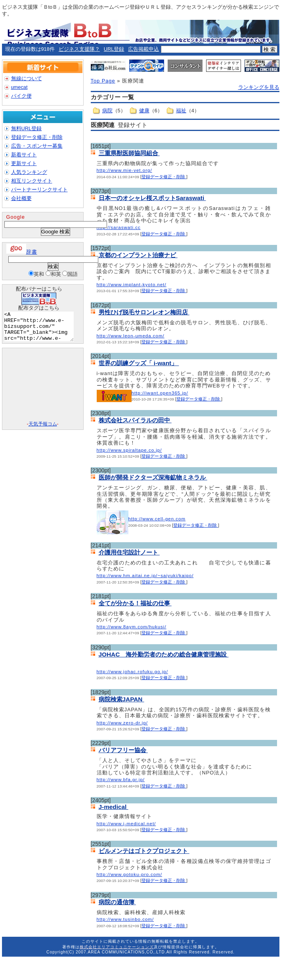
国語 (72, 274)
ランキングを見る (258, 87)
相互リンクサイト (31, 181)
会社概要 (21, 198)
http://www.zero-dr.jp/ (122, 722)
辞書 (21, 252)
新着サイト (24, 155)
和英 (56, 274)
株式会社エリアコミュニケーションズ (117, 947)
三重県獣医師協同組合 (129, 153)
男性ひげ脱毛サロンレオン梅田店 (144, 312)
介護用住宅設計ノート (129, 552)
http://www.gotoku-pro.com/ (129, 874)
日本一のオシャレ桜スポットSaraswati (152, 197)
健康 (144, 111)
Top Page (103, 81)
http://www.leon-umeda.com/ (130, 335)
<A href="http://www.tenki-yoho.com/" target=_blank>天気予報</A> (43, 391)
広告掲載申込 (143, 49)
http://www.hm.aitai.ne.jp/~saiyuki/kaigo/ (145, 575)
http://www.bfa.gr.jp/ (121, 779)
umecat (19, 87)
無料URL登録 (26, 128)
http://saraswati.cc (119, 227)
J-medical (113, 806)
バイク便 (21, 96)
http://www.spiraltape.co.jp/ (129, 450)
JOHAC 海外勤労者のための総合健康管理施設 (164, 654)
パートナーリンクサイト (39, 190)
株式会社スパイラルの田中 (135, 420)
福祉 (181, 111)
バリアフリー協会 (123, 750)
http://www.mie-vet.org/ (124, 170)
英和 (39, 274)
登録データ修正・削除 (163, 176)
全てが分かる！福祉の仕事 (135, 603)
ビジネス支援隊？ (79, 49)
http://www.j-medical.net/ (126, 823)
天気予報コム (43, 430)
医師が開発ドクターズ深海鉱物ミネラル (153, 477)
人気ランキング (29, 172)
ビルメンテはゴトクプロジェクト (144, 850)
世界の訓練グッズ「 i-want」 (139, 363)
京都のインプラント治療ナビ (138, 255)
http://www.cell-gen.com (157, 518)
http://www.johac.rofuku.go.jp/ (132, 671)
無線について (26, 78)
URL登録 (114, 49)
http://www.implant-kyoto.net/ (131, 284)
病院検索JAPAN (121, 699)
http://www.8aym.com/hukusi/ (131, 626)
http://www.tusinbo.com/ (125, 919)
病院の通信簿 (117, 902)
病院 (107, 111)
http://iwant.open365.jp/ (160, 393)
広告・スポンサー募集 (37, 146)
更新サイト (24, 163)
